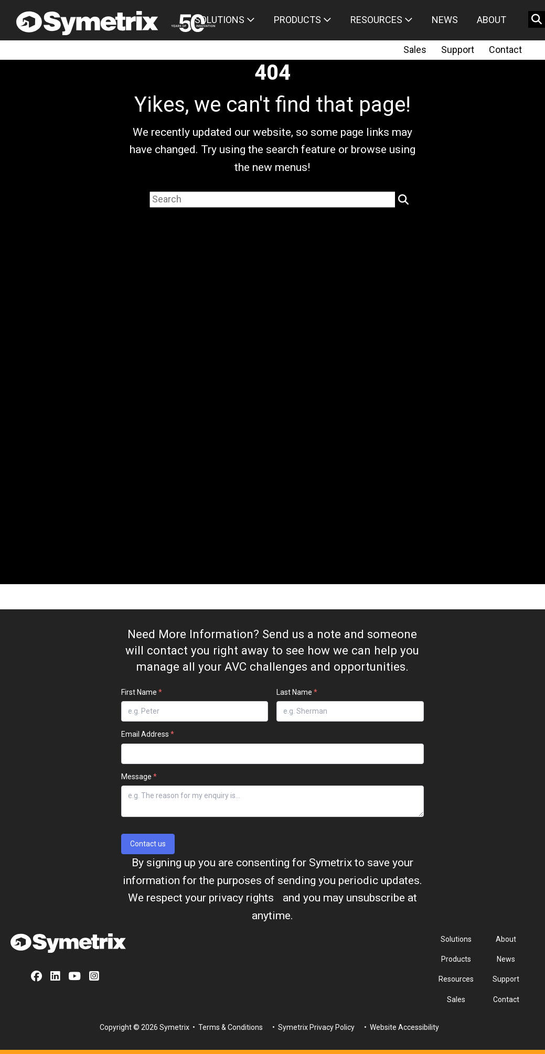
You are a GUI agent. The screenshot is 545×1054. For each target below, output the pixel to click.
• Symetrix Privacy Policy (313, 1027)
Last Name (296, 692)
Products (303, 19)
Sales (414, 49)
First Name (141, 692)
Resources (381, 19)
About (491, 19)
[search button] (536, 19)
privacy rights (241, 897)
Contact (505, 49)
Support (457, 49)
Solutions (225, 19)
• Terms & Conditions (227, 1027)
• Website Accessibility (400, 1027)
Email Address (147, 734)
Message (139, 776)
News (445, 19)
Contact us (148, 844)
